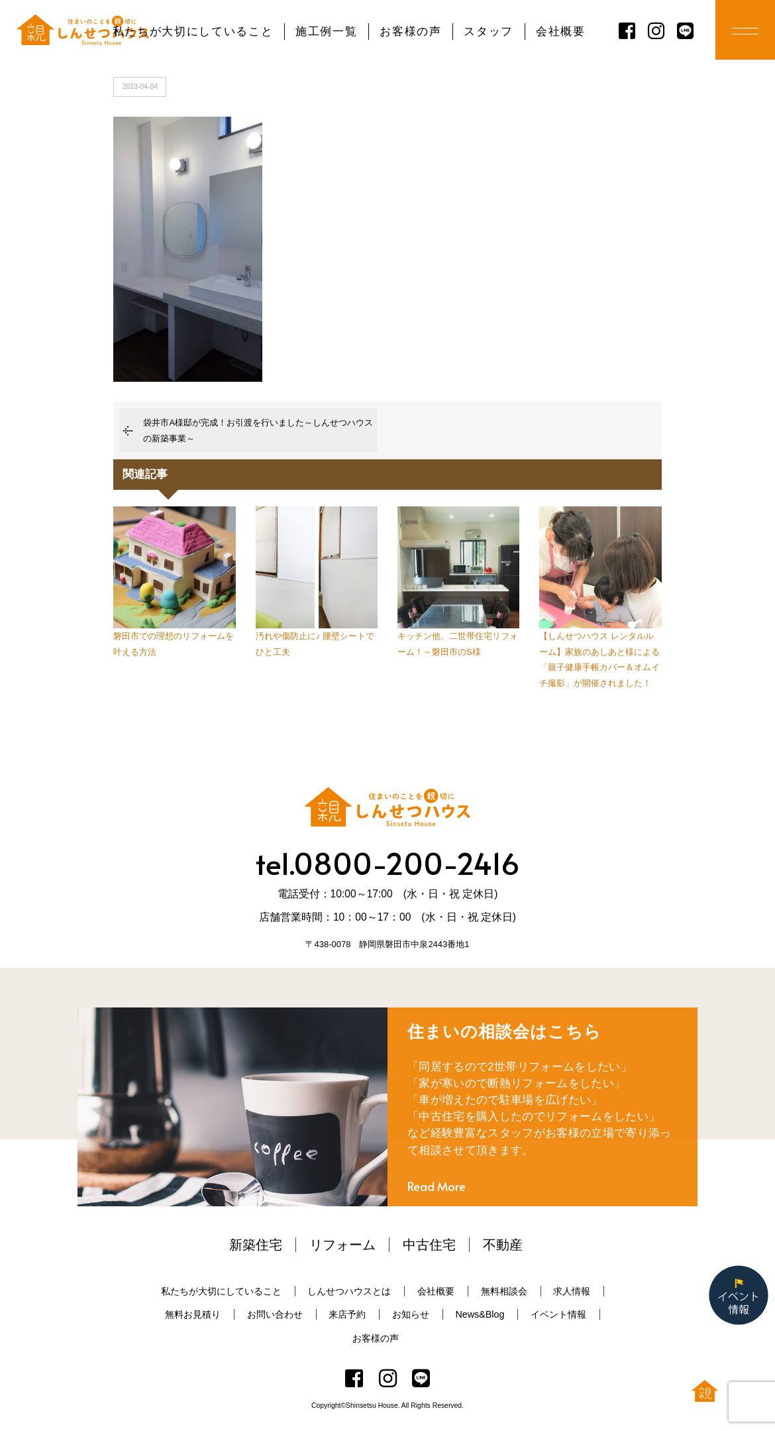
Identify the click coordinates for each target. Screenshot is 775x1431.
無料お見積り (193, 1314)
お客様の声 (410, 31)
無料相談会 (504, 1291)
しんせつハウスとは (349, 1291)
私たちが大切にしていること (193, 31)
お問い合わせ (275, 1314)
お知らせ (410, 1314)
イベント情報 (558, 1314)
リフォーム (342, 1244)
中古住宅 (429, 1244)
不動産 (503, 1244)
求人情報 (571, 1291)
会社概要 (561, 31)
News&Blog (479, 1314)
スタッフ (488, 31)
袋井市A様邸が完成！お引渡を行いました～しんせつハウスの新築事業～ (258, 430)
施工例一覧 (326, 31)
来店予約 (347, 1314)
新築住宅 (255, 1244)
